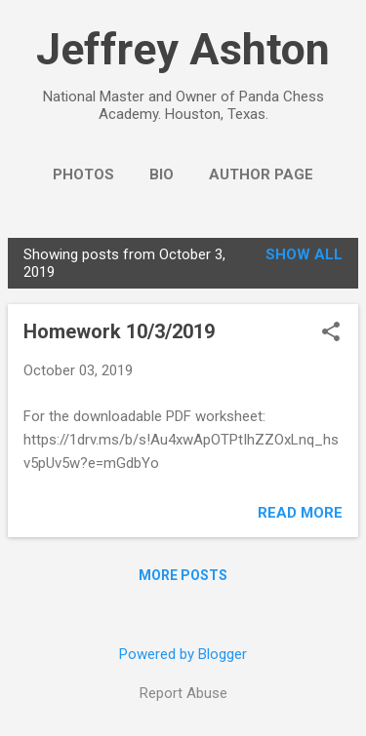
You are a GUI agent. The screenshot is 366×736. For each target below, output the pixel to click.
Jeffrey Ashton (183, 49)
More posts (183, 575)
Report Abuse (183, 693)
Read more (300, 513)
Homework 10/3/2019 (119, 331)
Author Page (261, 174)
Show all (304, 254)
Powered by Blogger (183, 654)
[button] (331, 333)
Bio (161, 174)
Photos (83, 174)
